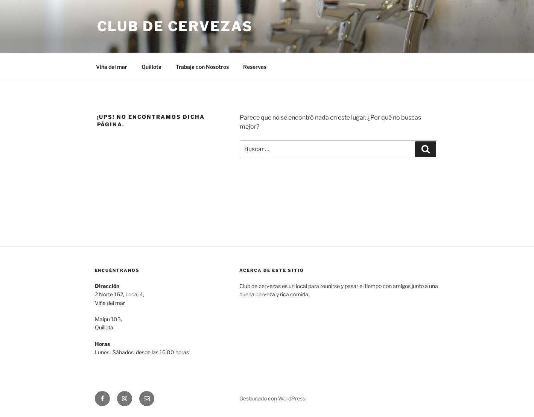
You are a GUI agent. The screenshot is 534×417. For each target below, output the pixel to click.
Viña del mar (111, 67)
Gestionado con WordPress (272, 398)
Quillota (151, 67)
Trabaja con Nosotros (202, 67)
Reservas (254, 67)
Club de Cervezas (175, 26)
